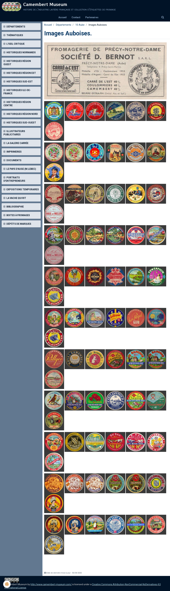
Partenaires (91, 17)
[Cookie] (7, 584)
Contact (76, 17)
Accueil (62, 17)
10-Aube (80, 24)
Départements (63, 24)
